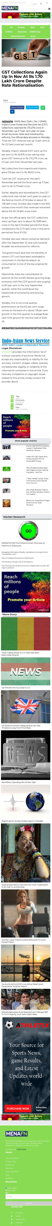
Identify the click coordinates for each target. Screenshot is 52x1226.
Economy (22, 32)
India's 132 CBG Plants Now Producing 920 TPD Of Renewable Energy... (36, 459)
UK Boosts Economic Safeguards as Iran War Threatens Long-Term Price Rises (21, 727)
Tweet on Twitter (32, 107)
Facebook (17, 1213)
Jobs (7, 1175)
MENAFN (7, 121)
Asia (42, 27)
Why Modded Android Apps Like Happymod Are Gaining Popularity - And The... (37, 470)
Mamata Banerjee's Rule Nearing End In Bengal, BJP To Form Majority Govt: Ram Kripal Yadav (25, 1013)
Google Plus (18, 1219)
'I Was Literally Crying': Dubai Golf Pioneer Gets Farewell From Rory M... (37, 481)
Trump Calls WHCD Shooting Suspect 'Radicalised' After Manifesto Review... (37, 448)
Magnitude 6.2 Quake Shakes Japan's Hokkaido (22, 821)
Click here (21, 1149)
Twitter (16, 1216)
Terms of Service (12, 1158)
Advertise (9, 1168)
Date (5, 100)
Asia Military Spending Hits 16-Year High (19, 782)
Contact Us (10, 1165)
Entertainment (15, 36)
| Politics (8, 32)
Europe (21, 27)
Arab (32, 27)
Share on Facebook (17, 107)
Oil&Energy (37, 32)
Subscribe (29, 1203)
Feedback (9, 1178)
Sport (32, 36)
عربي (34, 3)
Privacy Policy (11, 1162)
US (8, 27)
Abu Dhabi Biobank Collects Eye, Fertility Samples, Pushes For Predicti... (37, 492)
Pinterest (17, 1223)
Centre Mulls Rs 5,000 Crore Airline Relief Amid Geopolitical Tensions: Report (22, 985)
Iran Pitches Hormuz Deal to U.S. (16, 688)
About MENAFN (12, 1172)
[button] (41, 3)
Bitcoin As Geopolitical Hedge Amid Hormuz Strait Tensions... (37, 502)
